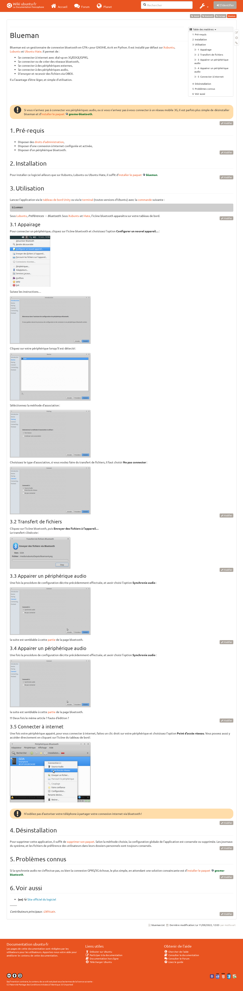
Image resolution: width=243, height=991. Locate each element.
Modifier (228, 123)
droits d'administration (49, 142)
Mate (86, 216)
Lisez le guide (174, 962)
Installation (201, 39)
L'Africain (49, 911)
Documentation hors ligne (102, 958)
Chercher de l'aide (176, 951)
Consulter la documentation (181, 955)
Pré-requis (200, 34)
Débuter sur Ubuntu (98, 951)
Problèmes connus (205, 88)
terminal (87, 199)
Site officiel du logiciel (41, 899)
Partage (220, 16)
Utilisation (200, 44)
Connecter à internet (212, 76)
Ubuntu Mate (33, 51)
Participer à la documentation (104, 955)
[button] (204, 6)
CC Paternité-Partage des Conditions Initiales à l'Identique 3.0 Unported (40, 984)
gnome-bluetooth (80, 114)
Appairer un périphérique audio (211, 61)
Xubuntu (168, 47)
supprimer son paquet (80, 841)
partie (51, 639)
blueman (151, 175)
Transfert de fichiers (211, 54)
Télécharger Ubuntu (98, 962)
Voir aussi (200, 93)
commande (145, 199)
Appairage (206, 49)
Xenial (195, 16)
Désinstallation (203, 83)
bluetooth (207, 16)
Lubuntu (15, 51)
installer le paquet (53, 114)
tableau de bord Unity (57, 199)
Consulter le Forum (177, 958)
